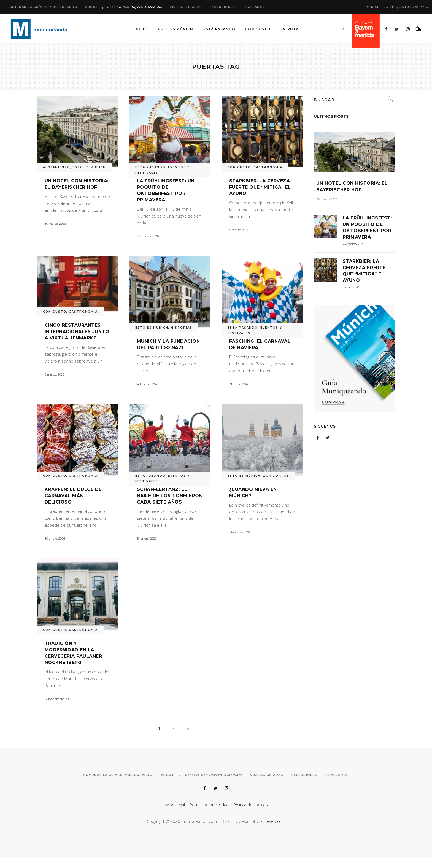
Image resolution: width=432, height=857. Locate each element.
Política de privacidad (209, 804)
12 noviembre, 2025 (58, 699)
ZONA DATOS (276, 476)
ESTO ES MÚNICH (89, 167)
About (91, 7)
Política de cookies (250, 804)
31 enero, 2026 (239, 384)
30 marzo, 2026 (55, 224)
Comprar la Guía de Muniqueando (42, 7)
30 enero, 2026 (55, 538)
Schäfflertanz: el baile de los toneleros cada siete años (169, 496)
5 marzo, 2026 (239, 230)
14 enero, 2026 (239, 532)
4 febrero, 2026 (147, 384)
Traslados (254, 7)
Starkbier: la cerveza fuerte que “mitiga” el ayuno (260, 187)
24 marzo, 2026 (148, 236)
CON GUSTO (239, 167)
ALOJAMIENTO (56, 167)
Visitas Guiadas (186, 7)
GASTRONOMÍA (267, 167)
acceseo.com (272, 821)
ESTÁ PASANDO (150, 167)
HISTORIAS (181, 328)
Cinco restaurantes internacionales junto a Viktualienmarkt (77, 332)
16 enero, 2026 (147, 538)
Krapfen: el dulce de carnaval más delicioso (73, 496)
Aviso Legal (174, 804)
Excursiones (222, 7)
